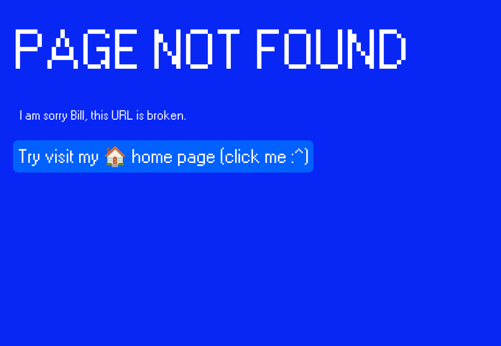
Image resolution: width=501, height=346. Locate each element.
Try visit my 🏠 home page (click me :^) (163, 157)
